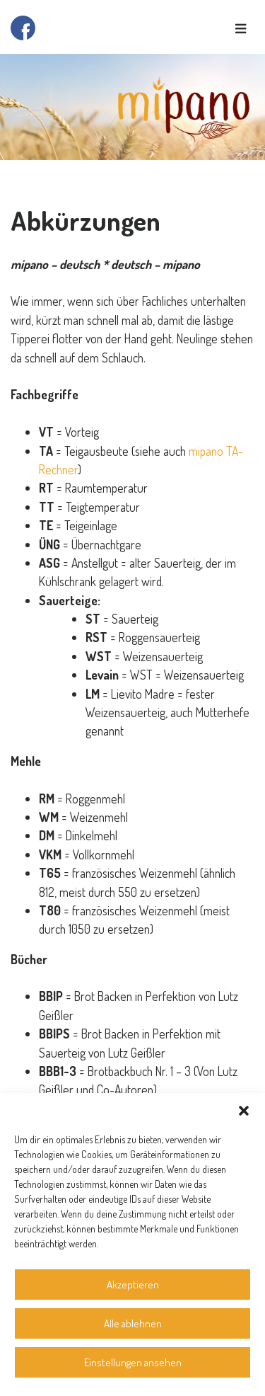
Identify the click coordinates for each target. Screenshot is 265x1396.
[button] (244, 1111)
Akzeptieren (133, 1284)
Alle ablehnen (133, 1323)
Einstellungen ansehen (133, 1362)
